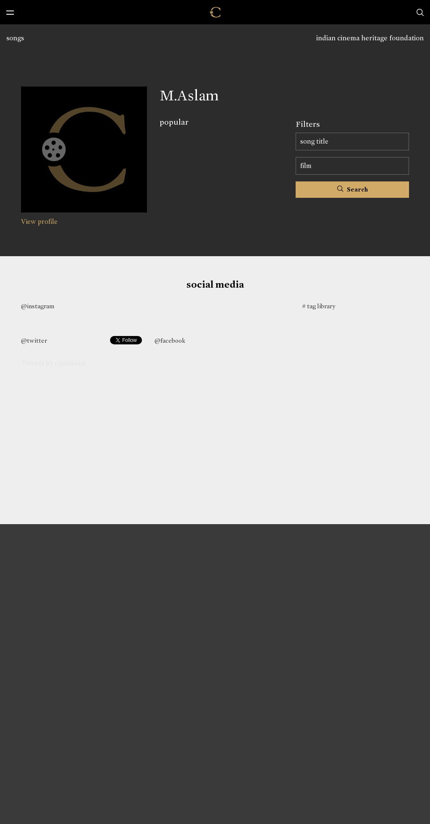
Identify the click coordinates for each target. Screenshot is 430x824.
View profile (39, 222)
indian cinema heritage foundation (370, 38)
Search (352, 189)
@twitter (34, 340)
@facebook (170, 340)
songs (15, 38)
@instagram (37, 306)
